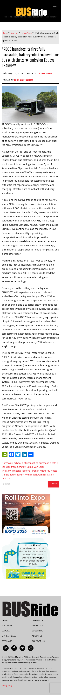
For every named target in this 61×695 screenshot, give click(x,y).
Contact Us (38, 641)
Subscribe (37, 631)
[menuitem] (6, 648)
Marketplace (9, 636)
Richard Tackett (23, 80)
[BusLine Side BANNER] (26, 514)
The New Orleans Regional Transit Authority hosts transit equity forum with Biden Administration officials (29, 475)
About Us (37, 636)
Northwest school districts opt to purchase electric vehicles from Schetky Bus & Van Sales (30, 465)
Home (5, 620)
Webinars (7, 641)
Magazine (7, 626)
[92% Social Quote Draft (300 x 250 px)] (26, 559)
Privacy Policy (7, 685)
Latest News (45, 74)
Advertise (37, 626)
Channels (37, 620)
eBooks (6, 631)
